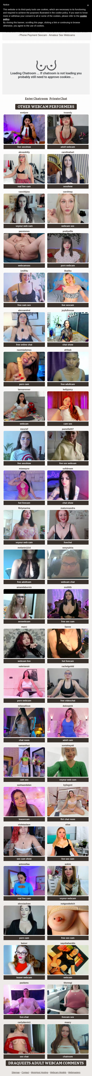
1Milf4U (24, 271)
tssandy (68, 112)
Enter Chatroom (36, 98)
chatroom (68, 1056)
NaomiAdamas (24, 350)
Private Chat (58, 98)
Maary (68, 1022)
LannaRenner (24, 389)
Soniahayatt (68, 745)
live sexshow (24, 147)
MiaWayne (24, 468)
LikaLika (67, 271)
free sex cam (67, 621)
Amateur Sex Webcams (62, 35)
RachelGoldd (68, 666)
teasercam (24, 819)
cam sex (68, 424)
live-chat (24, 1017)
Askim (68, 864)
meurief (24, 429)
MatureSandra (68, 508)
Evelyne (24, 112)
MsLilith (68, 587)
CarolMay (68, 191)
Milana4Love (24, 706)
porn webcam (68, 265)
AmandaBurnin (24, 587)
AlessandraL (24, 310)
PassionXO (24, 231)
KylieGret (67, 785)
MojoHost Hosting (39, 1072)
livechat (68, 542)
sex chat (24, 1056)
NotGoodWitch (68, 903)
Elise (67, 824)
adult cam (68, 740)
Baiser (24, 943)
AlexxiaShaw (24, 903)
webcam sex (67, 226)
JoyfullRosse (68, 310)
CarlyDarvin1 (24, 1022)
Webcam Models (58, 1072)
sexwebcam (24, 621)
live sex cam (67, 859)
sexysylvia (67, 547)
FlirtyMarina (24, 508)
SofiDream (68, 468)
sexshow (67, 186)
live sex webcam (67, 463)
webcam (24, 424)
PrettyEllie (68, 231)
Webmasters (74, 1072)
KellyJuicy (68, 389)
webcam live (24, 661)
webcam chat (68, 582)
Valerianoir (24, 666)
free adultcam (68, 384)
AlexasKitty (24, 152)
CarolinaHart (68, 152)
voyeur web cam (24, 226)
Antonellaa (24, 864)
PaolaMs (24, 983)
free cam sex (24, 305)
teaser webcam (24, 977)
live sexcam (68, 305)
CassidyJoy (24, 191)
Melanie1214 (24, 547)
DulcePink (68, 706)
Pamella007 (68, 429)
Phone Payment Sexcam (33, 35)
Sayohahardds (67, 943)
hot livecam (24, 503)
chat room (24, 740)
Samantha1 (24, 745)
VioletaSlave (24, 824)
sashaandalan (24, 785)
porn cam (24, 384)
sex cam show (24, 859)
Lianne (68, 627)
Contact (25, 1072)
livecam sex (68, 1017)
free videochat (67, 700)
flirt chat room (67, 819)
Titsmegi (68, 983)
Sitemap (16, 1072)
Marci (24, 627)
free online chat (24, 344)
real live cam (24, 186)
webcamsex (24, 265)
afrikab (67, 350)
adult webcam (68, 147)
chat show (67, 344)
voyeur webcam (68, 898)
